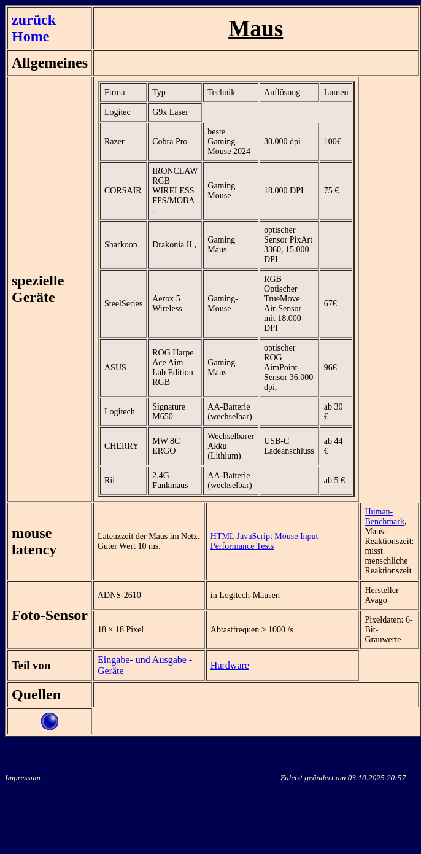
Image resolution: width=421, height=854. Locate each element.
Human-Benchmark (384, 516)
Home (30, 36)
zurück (34, 20)
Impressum (23, 777)
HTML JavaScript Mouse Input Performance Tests (264, 541)
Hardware (229, 665)
